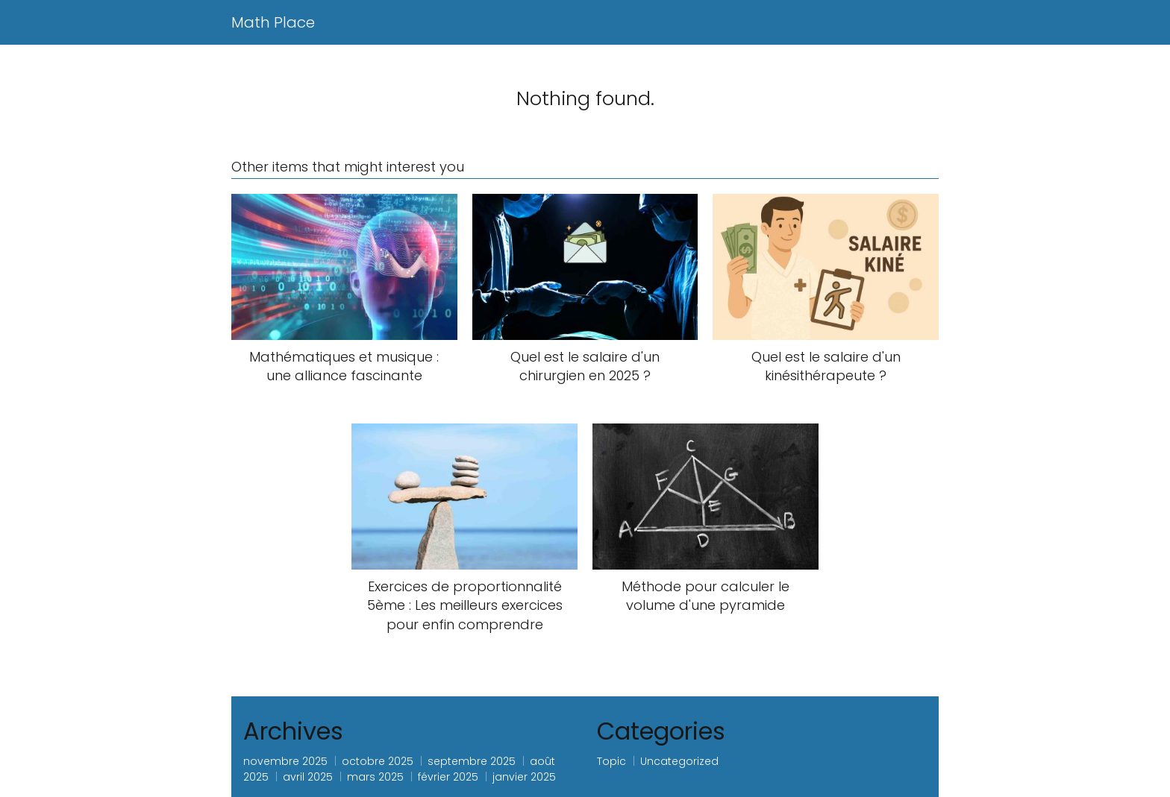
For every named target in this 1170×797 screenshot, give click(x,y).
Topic (611, 761)
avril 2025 (308, 776)
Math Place (273, 22)
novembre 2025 (285, 761)
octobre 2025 (377, 761)
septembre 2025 (472, 761)
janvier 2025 (524, 776)
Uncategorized (679, 761)
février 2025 (448, 776)
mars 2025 (375, 776)
